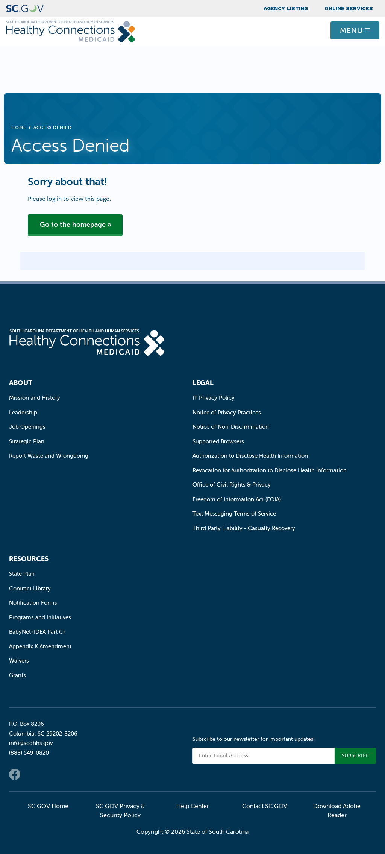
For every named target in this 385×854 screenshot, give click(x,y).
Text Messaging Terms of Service (234, 513)
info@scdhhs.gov (31, 742)
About (20, 382)
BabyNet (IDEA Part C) (37, 631)
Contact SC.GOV (264, 806)
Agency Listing (286, 8)
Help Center (192, 806)
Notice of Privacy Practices (226, 412)
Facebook (14, 774)
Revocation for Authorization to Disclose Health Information (269, 470)
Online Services (348, 8)
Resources (29, 558)
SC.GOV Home (48, 806)
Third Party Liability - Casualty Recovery (243, 528)
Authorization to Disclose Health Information (250, 455)
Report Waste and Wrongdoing (48, 455)
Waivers (19, 660)
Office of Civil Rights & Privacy (231, 484)
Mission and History (34, 397)
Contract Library (30, 588)
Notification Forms (33, 602)
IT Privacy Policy (213, 397)
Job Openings (27, 426)
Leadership (23, 412)
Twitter (29, 774)
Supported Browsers (218, 441)
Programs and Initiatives (40, 617)
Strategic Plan (26, 441)
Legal (203, 382)
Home (18, 127)
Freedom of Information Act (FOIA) (236, 499)
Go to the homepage (73, 224)
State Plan (22, 573)
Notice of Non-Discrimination (230, 426)
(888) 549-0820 (29, 752)
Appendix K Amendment (40, 646)
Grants (17, 675)
